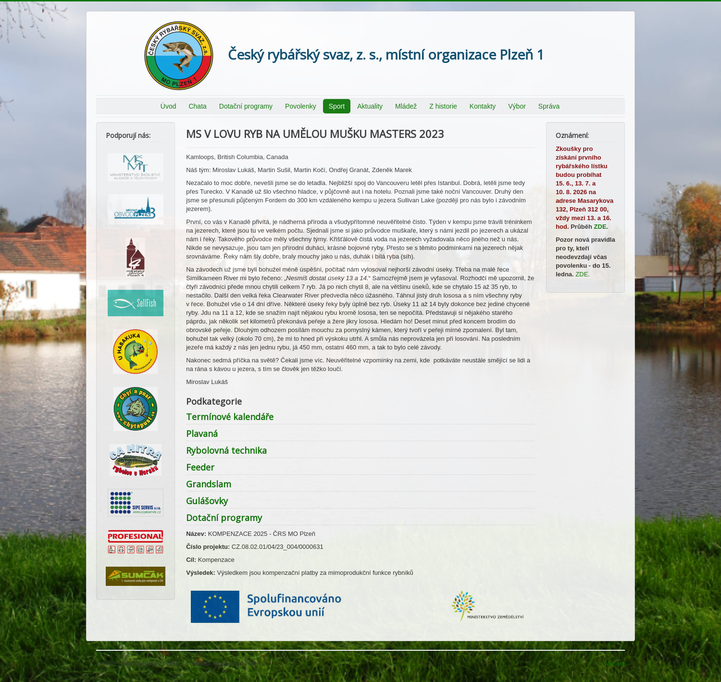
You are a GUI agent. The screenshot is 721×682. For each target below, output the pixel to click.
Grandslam (208, 484)
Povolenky (300, 106)
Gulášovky (207, 501)
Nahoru (614, 663)
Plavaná (202, 433)
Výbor (517, 106)
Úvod (168, 106)
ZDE (600, 226)
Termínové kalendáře (229, 416)
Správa (548, 106)
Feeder (200, 467)
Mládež (406, 106)
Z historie (443, 106)
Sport (337, 106)
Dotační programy (246, 106)
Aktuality (370, 106)
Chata (197, 106)
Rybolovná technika (226, 450)
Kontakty (483, 106)
